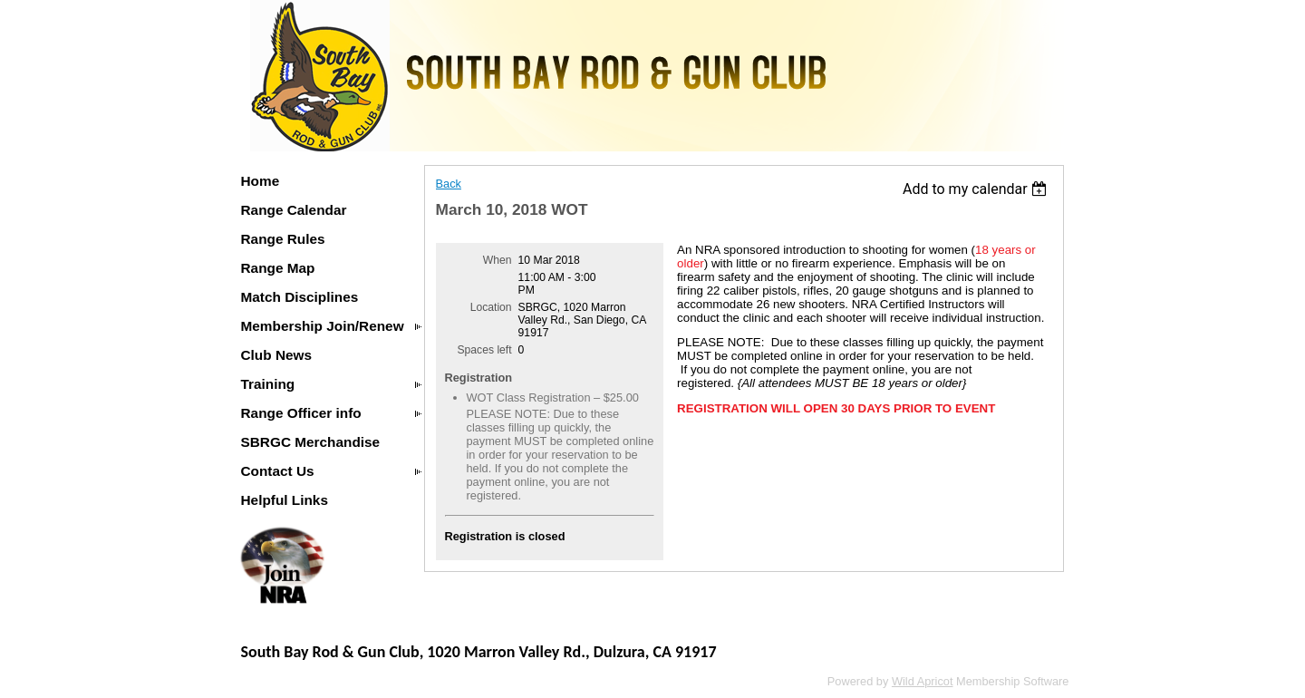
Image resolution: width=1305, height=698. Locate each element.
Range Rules (283, 239)
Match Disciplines (300, 297)
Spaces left (484, 350)
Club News (277, 355)
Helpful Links (284, 500)
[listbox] (977, 189)
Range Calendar (294, 210)
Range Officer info (301, 413)
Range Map (278, 268)
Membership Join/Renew (322, 326)
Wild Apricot (922, 681)
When (497, 260)
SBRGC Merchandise (311, 442)
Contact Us (277, 471)
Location (491, 307)
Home (260, 181)
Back (448, 183)
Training (268, 384)
